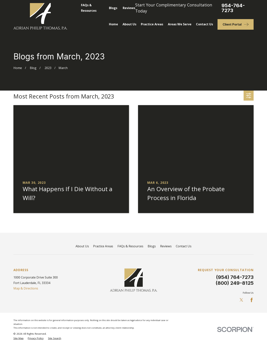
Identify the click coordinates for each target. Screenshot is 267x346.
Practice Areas (103, 246)
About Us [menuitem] (129, 24)
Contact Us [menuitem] (204, 24)
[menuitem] (18, 338)
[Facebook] (251, 300)
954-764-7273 (233, 8)
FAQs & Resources (130, 246)
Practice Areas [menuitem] (152, 24)
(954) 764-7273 (235, 277)
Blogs (113, 8)
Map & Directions (25, 288)
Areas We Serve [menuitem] (179, 24)
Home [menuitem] (113, 24)
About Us (82, 246)
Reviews (129, 8)
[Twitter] (241, 300)
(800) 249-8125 (235, 283)
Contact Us (183, 246)
